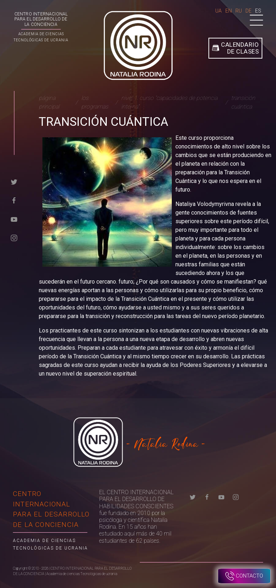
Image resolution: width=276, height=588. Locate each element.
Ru (238, 11)
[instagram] (14, 237)
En (228, 11)
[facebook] (14, 200)
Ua (218, 11)
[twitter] (14, 181)
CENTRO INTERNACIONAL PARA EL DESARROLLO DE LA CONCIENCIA (41, 19)
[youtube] (14, 218)
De (248, 11)
